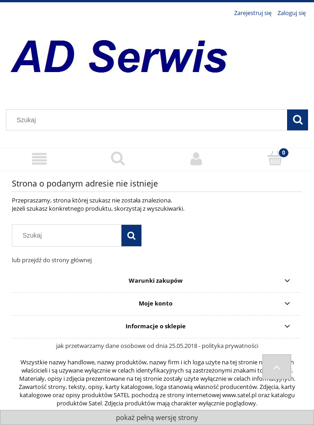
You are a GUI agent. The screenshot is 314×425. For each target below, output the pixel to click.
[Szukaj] (297, 119)
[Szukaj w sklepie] (149, 120)
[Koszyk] (275, 158)
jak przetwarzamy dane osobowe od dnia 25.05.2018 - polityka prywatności (157, 346)
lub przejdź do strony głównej (52, 260)
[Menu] (39, 159)
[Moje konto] (196, 159)
